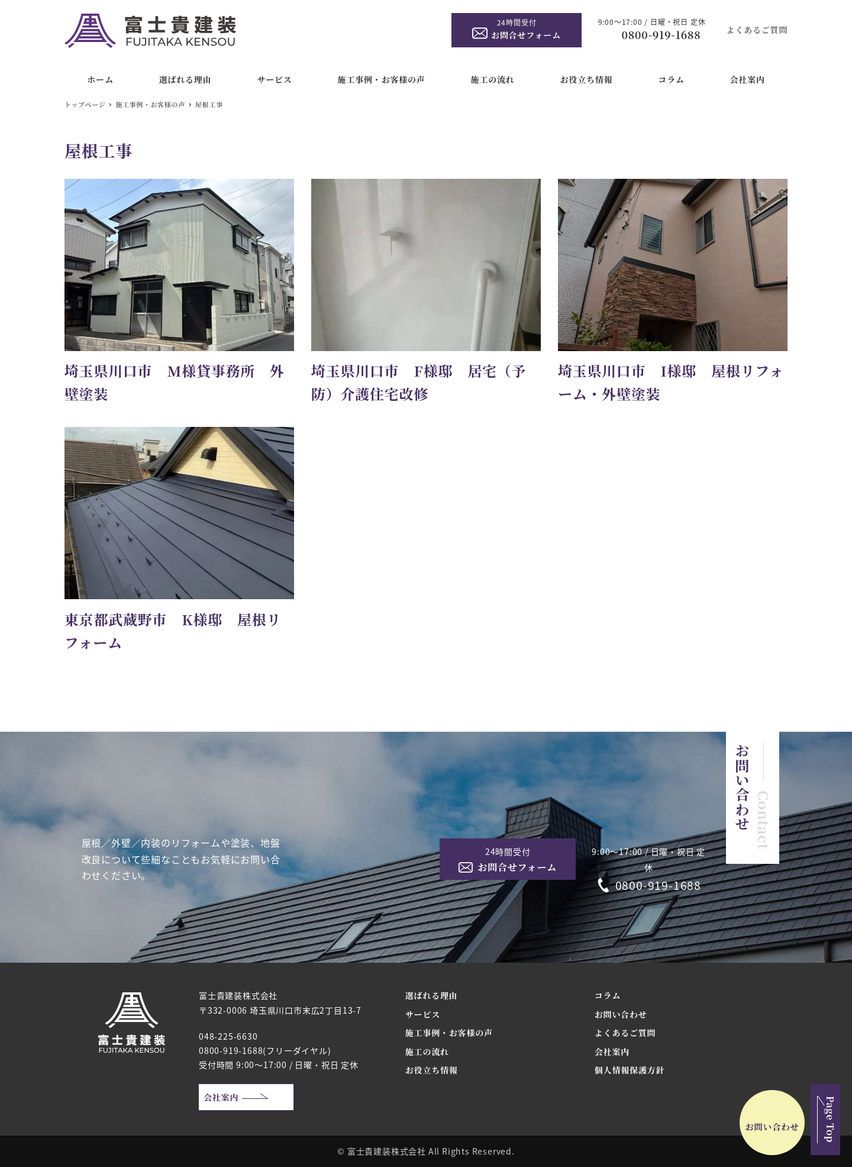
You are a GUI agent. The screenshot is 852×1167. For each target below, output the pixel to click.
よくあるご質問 (757, 30)
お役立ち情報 (431, 1070)
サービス (422, 1014)
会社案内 (221, 1097)
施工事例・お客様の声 (449, 1033)
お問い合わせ (621, 1014)
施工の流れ (427, 1051)
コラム (608, 995)
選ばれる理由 (431, 995)
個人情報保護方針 (629, 1070)
